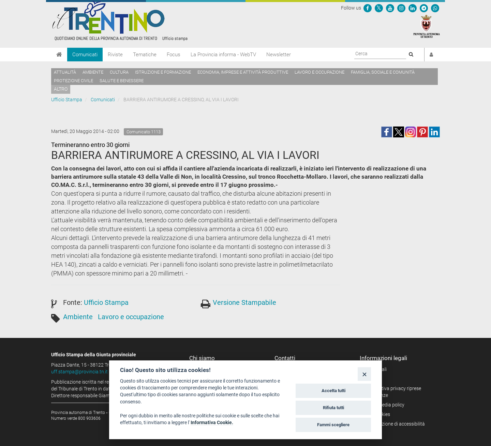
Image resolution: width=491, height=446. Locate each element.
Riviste (115, 54)
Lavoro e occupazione (319, 72)
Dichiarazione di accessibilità (394, 424)
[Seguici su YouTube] (390, 8)
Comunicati (85, 54)
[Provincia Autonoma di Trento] (426, 26)
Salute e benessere (122, 80)
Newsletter (278, 54)
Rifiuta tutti (333, 407)
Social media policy (384, 404)
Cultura (119, 72)
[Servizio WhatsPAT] (435, 8)
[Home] (59, 54)
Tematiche (145, 54)
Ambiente (93, 72)
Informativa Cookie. (212, 422)
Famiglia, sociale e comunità (383, 72)
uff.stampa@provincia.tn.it (79, 371)
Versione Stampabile (244, 302)
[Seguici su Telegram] (424, 8)
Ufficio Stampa (66, 99)
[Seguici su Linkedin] (412, 8)
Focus (173, 54)
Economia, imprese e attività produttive (242, 72)
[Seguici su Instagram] (401, 8)
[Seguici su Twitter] (379, 8)
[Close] (364, 374)
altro (61, 89)
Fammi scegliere (333, 424)
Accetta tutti (333, 390)
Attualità (65, 72)
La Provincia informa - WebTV (223, 54)
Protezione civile (73, 80)
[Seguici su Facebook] (367, 8)
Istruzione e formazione (163, 72)
